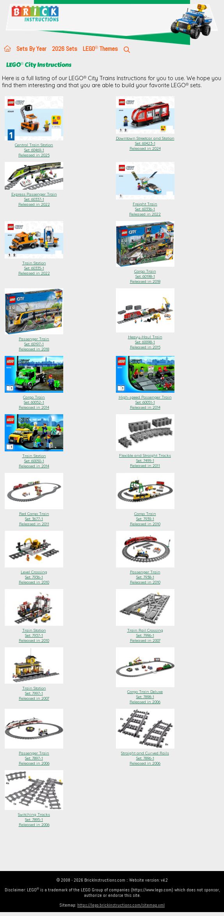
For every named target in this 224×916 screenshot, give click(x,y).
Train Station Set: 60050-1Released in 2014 (34, 458)
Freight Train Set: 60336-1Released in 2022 (145, 206)
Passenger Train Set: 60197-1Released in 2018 (34, 341)
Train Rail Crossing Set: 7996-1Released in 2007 (145, 633)
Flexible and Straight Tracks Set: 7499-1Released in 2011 (145, 458)
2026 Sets (64, 49)
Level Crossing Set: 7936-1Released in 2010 (34, 574)
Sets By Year (31, 49)
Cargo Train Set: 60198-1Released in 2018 (145, 274)
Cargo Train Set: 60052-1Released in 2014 (34, 400)
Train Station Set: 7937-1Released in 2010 (34, 633)
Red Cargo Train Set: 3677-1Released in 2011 (34, 516)
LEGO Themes (100, 49)
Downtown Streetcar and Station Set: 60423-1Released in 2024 (145, 141)
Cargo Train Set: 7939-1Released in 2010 (145, 516)
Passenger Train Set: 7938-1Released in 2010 (145, 574)
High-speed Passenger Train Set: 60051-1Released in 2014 (145, 400)
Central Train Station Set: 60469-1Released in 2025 (34, 147)
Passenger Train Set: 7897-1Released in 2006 (34, 755)
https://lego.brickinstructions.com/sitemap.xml (121, 905)
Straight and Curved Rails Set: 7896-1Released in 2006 (145, 755)
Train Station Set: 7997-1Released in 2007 (34, 691)
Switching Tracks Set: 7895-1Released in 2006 (34, 817)
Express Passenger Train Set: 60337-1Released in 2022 (34, 197)
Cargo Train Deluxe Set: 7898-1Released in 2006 (145, 694)
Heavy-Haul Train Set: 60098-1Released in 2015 (145, 339)
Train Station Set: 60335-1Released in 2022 (34, 265)
